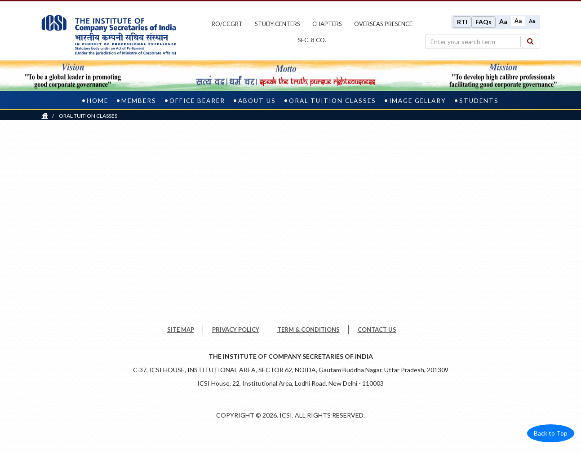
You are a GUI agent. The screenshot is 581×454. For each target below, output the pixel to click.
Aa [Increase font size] (503, 21)
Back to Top (551, 433)
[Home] (45, 116)
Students (479, 100)
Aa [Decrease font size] (532, 21)
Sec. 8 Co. (312, 40)
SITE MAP (180, 329)
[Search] (530, 41)
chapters (327, 23)
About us (257, 100)
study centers (277, 23)
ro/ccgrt (227, 23)
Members (138, 100)
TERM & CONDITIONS (308, 329)
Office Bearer (197, 100)
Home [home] (97, 100)
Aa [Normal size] (518, 21)
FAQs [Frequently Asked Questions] (483, 22)
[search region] (483, 41)
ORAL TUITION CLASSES (332, 100)
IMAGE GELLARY (417, 100)
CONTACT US (377, 329)
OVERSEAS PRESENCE (383, 23)
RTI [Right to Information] (462, 22)
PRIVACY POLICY (235, 329)
